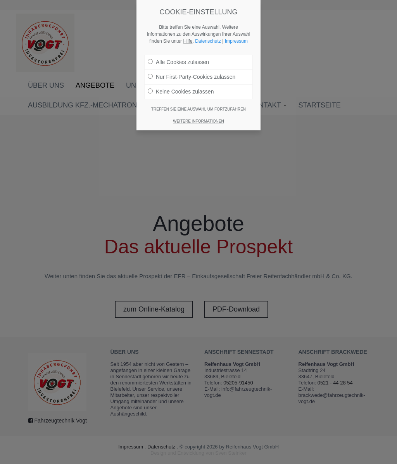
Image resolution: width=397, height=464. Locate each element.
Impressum (236, 41)
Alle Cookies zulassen (178, 62)
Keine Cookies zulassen (181, 91)
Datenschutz (208, 41)
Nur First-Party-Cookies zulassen (191, 77)
